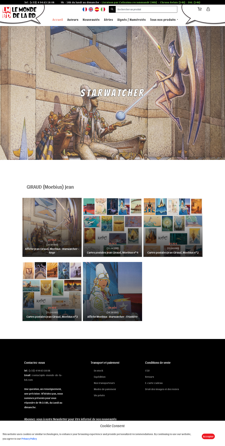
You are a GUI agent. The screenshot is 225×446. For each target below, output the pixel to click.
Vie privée (99, 395)
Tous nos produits (163, 19)
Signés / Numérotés (131, 19)
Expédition (99, 376)
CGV (147, 370)
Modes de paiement (105, 389)
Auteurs (72, 19)
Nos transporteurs (104, 382)
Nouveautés (91, 19)
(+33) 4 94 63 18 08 (42, 2)
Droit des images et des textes (162, 389)
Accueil (58, 19)
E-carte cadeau (154, 382)
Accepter (208, 436)
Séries (108, 19)
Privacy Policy (29, 438)
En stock (98, 370)
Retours (149, 376)
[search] (146, 9)
